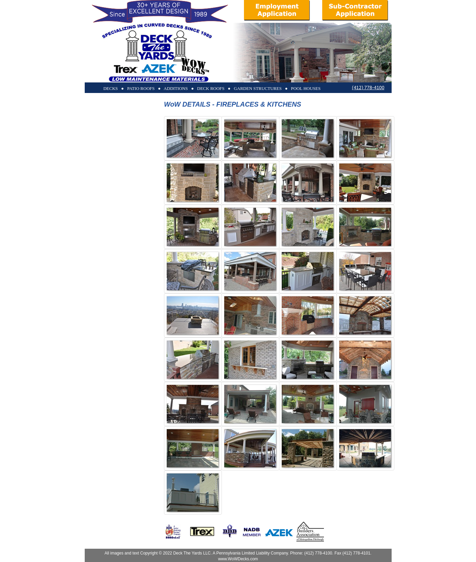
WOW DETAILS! (139, 159)
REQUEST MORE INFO (134, 210)
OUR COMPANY (139, 199)
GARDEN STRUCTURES (133, 149)
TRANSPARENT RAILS (134, 189)
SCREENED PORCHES (134, 129)
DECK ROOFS (143, 109)
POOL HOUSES (142, 169)
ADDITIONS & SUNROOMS (130, 139)
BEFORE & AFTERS (136, 179)
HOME (150, 219)
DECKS (147, 99)
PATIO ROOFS (143, 119)
